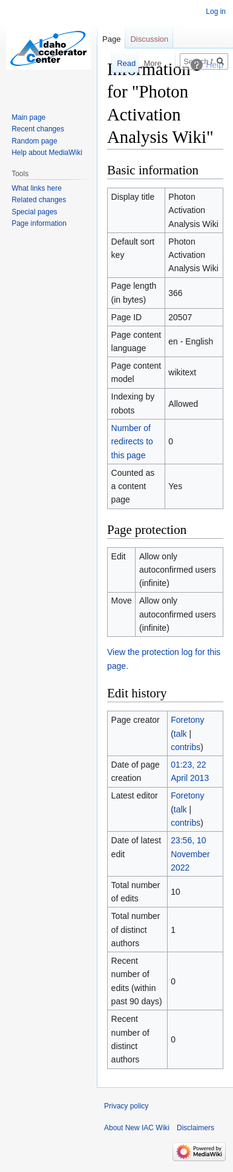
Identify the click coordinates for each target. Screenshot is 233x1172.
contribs (185, 747)
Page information (39, 223)
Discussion (149, 39)
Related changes (38, 200)
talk (180, 734)
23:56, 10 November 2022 (190, 853)
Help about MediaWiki (46, 152)
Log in (216, 11)
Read (123, 63)
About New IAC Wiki (136, 1128)
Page (111, 39)
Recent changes (37, 129)
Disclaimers (195, 1128)
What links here (36, 188)
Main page (28, 117)
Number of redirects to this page (132, 441)
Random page (34, 141)
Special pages (34, 212)
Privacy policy (126, 1106)
